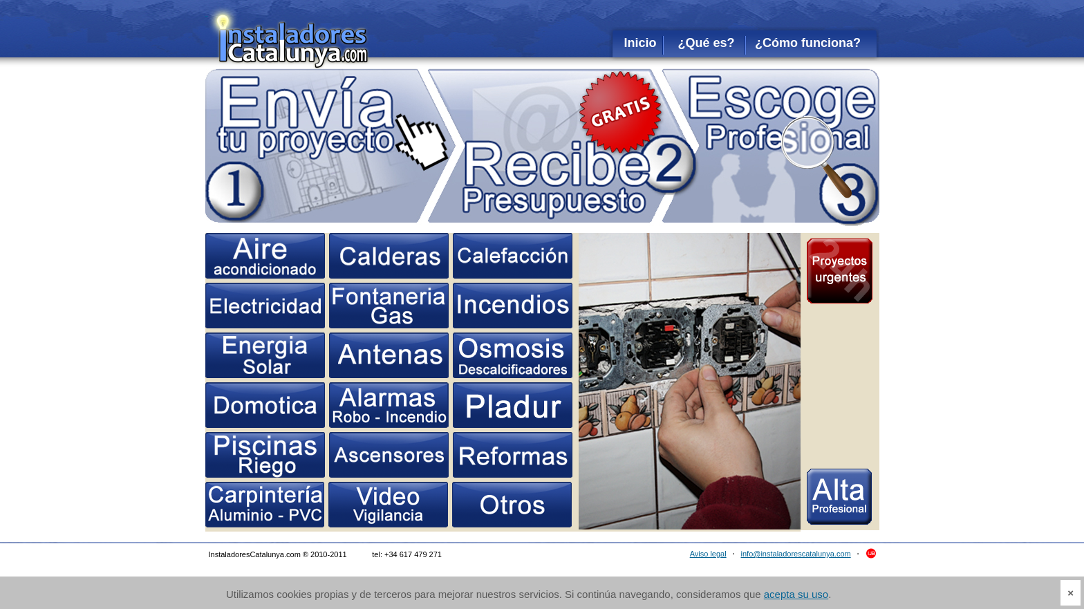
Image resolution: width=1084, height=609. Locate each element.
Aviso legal (708, 554)
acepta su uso (796, 594)
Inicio (640, 43)
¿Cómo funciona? (808, 43)
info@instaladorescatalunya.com (796, 554)
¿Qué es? (706, 43)
